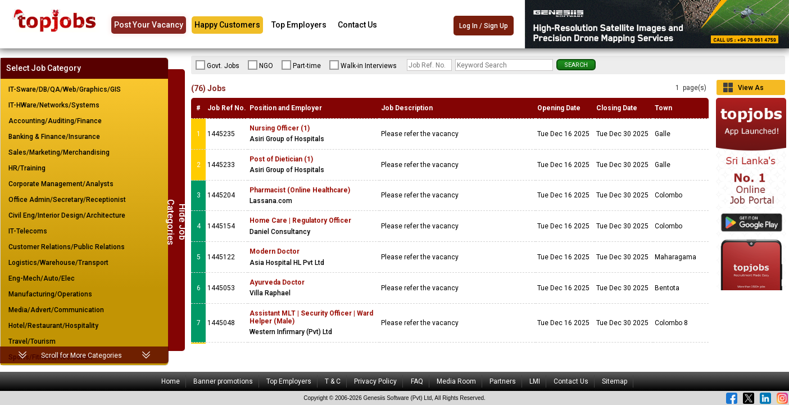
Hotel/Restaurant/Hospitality (53, 326)
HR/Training (27, 168)
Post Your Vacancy (148, 24)
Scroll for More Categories (81, 355)
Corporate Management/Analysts (61, 184)
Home (170, 381)
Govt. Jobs (217, 65)
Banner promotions (223, 381)
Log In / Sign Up (483, 26)
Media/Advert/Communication (56, 310)
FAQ (417, 381)
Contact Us (357, 24)
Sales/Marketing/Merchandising (59, 152)
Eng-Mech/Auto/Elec (41, 278)
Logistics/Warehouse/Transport (58, 263)
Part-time (301, 65)
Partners (502, 381)
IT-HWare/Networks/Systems (53, 105)
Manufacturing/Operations (50, 294)
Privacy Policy (375, 381)
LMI (534, 381)
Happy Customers (227, 24)
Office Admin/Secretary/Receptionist (67, 200)
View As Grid (751, 89)
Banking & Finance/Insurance (54, 137)
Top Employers (299, 24)
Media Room (456, 381)
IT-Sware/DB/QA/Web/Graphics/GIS (64, 89)
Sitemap (614, 381)
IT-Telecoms (27, 231)
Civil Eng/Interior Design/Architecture (66, 215)
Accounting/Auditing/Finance (55, 121)
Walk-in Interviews (363, 65)
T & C (333, 381)
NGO (260, 65)
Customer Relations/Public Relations (66, 247)
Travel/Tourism (32, 341)
